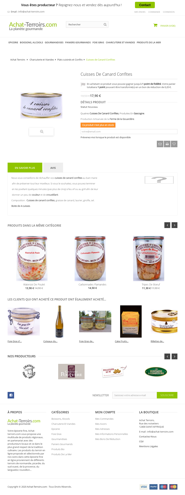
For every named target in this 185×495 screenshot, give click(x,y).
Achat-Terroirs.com (37, 486)
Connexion (169, 12)
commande (154, 12)
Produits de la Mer (61, 456)
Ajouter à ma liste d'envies (174, 144)
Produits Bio (57, 451)
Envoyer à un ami (160, 144)
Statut (84, 106)
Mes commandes (104, 420)
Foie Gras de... (86, 341)
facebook (11, 395)
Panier (167, 25)
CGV (141, 441)
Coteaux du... (50, 341)
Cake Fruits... (121, 341)
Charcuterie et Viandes (42, 59)
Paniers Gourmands (62, 446)
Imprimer (167, 144)
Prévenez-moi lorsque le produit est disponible (106, 137)
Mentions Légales (148, 446)
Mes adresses (102, 430)
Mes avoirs (101, 425)
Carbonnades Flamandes (92, 284)
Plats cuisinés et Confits (70, 59)
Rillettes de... (157, 341)
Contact (144, 5)
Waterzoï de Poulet (34, 284)
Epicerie (55, 430)
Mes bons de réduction (107, 440)
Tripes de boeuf (151, 284)
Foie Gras (56, 435)
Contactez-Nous (147, 436)
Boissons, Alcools (60, 420)
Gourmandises (59, 440)
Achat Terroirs (17, 59)
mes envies (139, 12)
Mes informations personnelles (111, 435)
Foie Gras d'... (15, 341)
